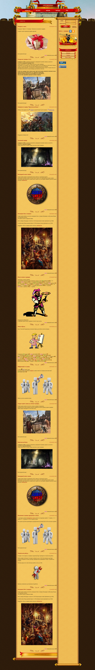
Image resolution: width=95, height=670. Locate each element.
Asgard (32, 109)
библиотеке (24, 180)
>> (44, 654)
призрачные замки (31, 518)
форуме (32, 370)
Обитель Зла (51, 109)
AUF (24, 369)
